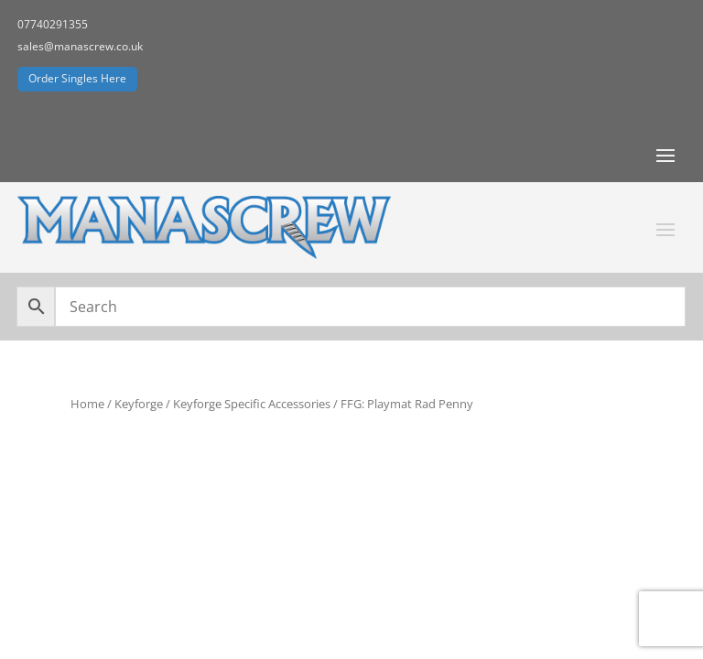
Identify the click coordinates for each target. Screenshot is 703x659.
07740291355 (52, 24)
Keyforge (138, 403)
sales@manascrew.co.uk (80, 46)
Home (87, 403)
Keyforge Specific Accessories (251, 403)
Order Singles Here (77, 78)
